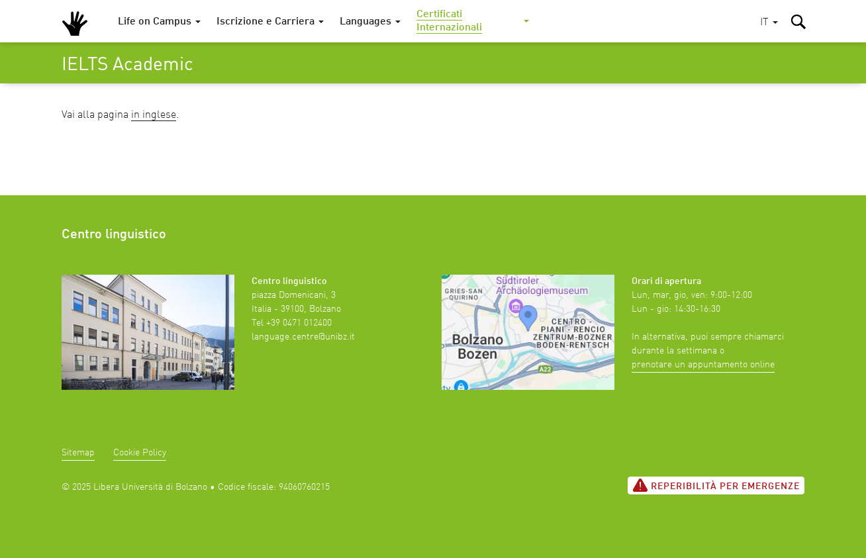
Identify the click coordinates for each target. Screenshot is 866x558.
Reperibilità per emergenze (716, 485)
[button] (769, 23)
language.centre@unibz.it (303, 337)
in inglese (153, 115)
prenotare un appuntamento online (703, 364)
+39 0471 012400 (299, 323)
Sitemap (78, 452)
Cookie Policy (139, 452)
